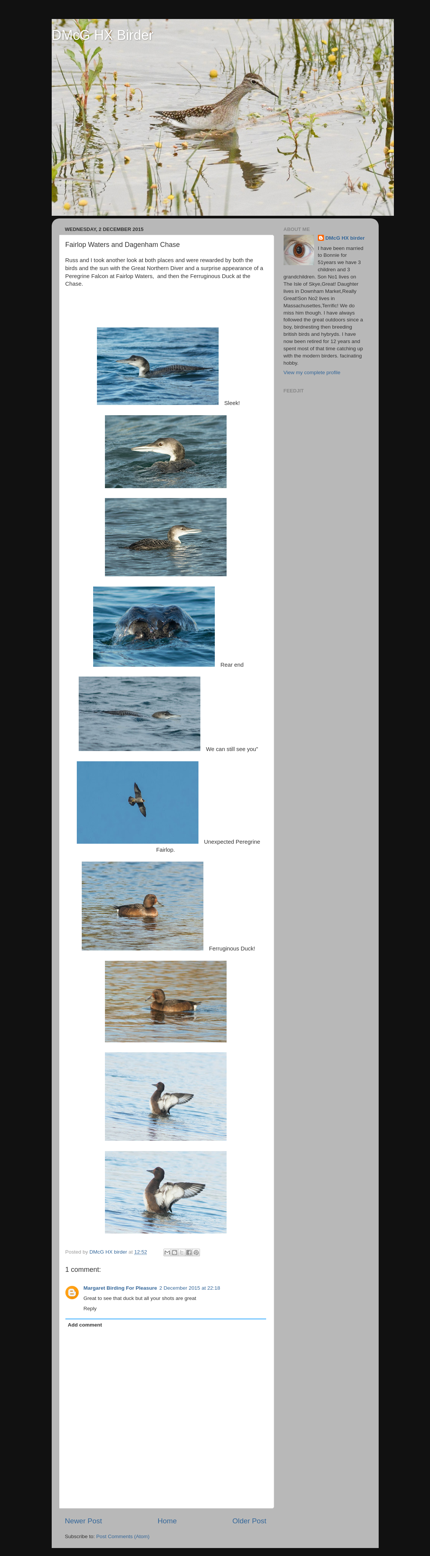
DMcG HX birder (345, 238)
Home (167, 1521)
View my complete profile (312, 372)
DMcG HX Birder (103, 35)
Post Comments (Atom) (122, 1536)
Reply (90, 1308)
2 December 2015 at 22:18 (189, 1288)
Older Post (249, 1521)
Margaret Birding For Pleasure (120, 1288)
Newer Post (83, 1521)
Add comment (85, 1325)
